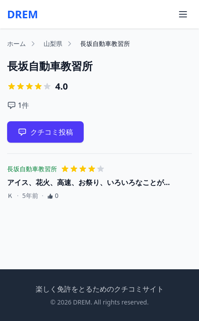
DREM (22, 14)
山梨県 (53, 43)
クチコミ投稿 (45, 132)
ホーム (16, 43)
